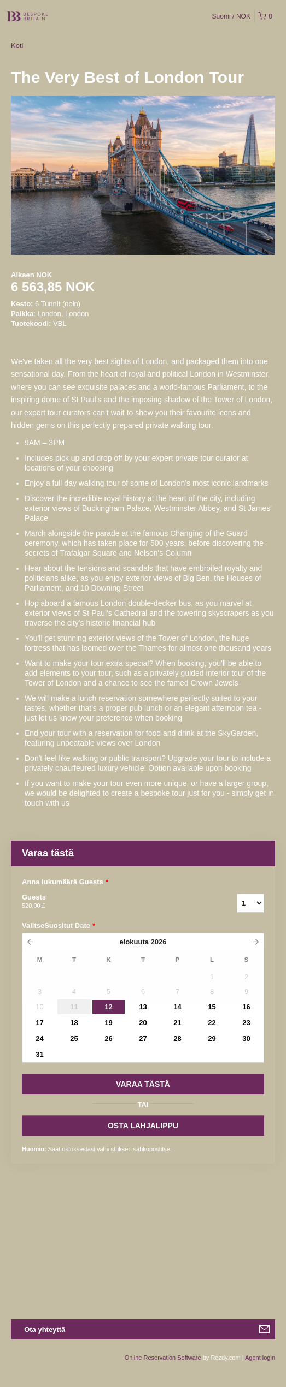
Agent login (260, 1357)
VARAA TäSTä (143, 1084)
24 (39, 1038)
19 (108, 1023)
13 (143, 1007)
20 (143, 1023)
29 (211, 1038)
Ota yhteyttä (44, 1329)
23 (246, 1023)
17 (39, 1023)
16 (246, 1007)
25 (74, 1038)
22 (211, 1023)
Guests (115, 901)
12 (108, 1007)
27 (143, 1038)
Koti (17, 45)
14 (177, 1007)
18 (74, 1023)
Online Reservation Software (163, 1357)
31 (39, 1054)
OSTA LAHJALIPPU (143, 1125)
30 (246, 1038)
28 (177, 1038)
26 (108, 1038)
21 (177, 1023)
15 (211, 1007)
